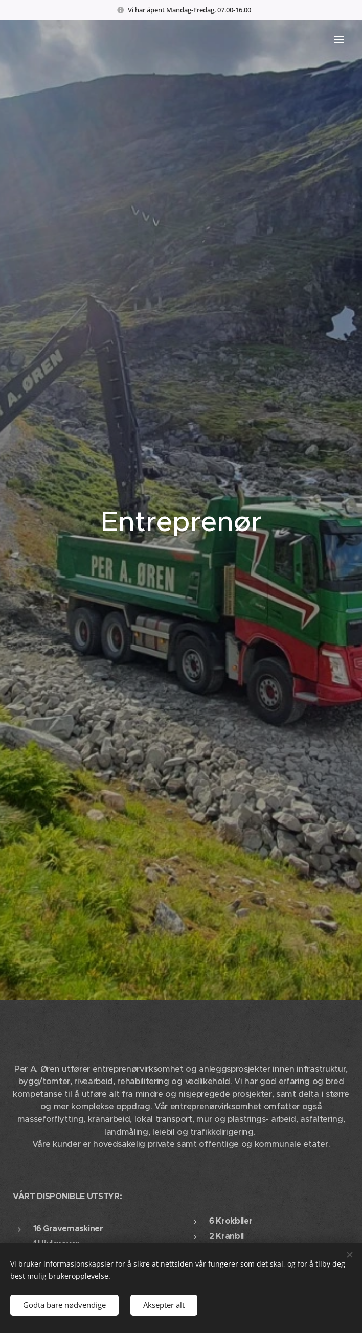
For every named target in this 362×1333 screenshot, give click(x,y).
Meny (339, 39)
